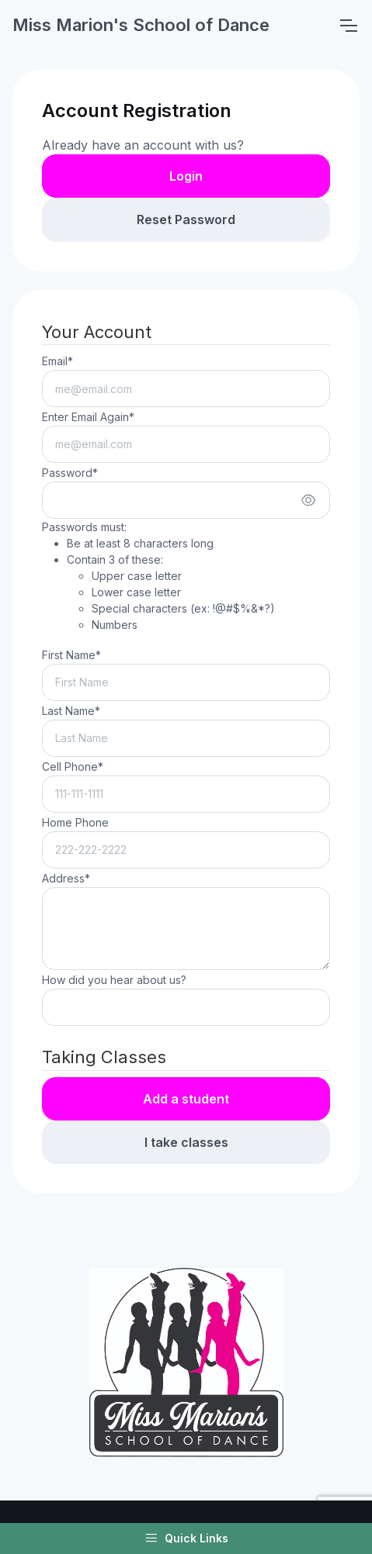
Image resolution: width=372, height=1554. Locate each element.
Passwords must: (158, 576)
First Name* (71, 654)
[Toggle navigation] (348, 26)
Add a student (186, 1099)
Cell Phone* (72, 766)
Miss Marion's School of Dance (140, 25)
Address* (66, 878)
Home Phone (75, 822)
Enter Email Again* (88, 416)
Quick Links (186, 1538)
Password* (70, 472)
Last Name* (71, 710)
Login (186, 176)
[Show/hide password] (308, 500)
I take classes (186, 1142)
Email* (57, 361)
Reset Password (186, 219)
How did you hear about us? (114, 979)
